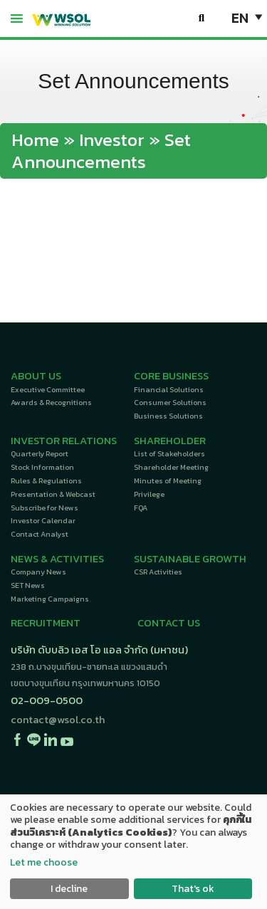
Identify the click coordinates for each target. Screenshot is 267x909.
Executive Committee (48, 389)
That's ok (193, 888)
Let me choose (44, 862)
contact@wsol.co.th (58, 719)
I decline (69, 888)
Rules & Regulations (46, 480)
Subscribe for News (44, 507)
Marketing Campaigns (50, 598)
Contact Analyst (39, 534)
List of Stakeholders (169, 453)
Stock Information (42, 467)
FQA (140, 507)
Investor (112, 139)
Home (35, 139)
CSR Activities (158, 571)
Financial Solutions (169, 389)
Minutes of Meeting (167, 480)
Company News (38, 571)
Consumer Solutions (170, 402)
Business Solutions (168, 415)
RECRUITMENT (45, 623)
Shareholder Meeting (171, 467)
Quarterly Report (39, 453)
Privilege (149, 494)
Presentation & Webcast (53, 494)
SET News (28, 585)
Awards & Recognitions (51, 402)
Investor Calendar (43, 520)
